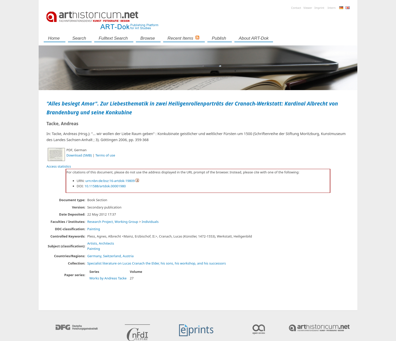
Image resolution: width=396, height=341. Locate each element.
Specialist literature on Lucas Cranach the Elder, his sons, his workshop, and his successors (156, 263)
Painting (93, 229)
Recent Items (180, 38)
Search (79, 38)
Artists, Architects (100, 243)
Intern (332, 8)
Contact (296, 8)
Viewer (307, 8)
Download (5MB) (79, 155)
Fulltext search (113, 38)
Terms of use (105, 155)
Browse (147, 38)
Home (54, 38)
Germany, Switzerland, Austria (110, 256)
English (347, 7)
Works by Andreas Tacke (108, 278)
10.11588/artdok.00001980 (105, 186)
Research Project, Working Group (112, 221)
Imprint (319, 8)
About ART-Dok (253, 38)
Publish (219, 38)
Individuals (150, 221)
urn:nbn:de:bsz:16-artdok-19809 (110, 180)
